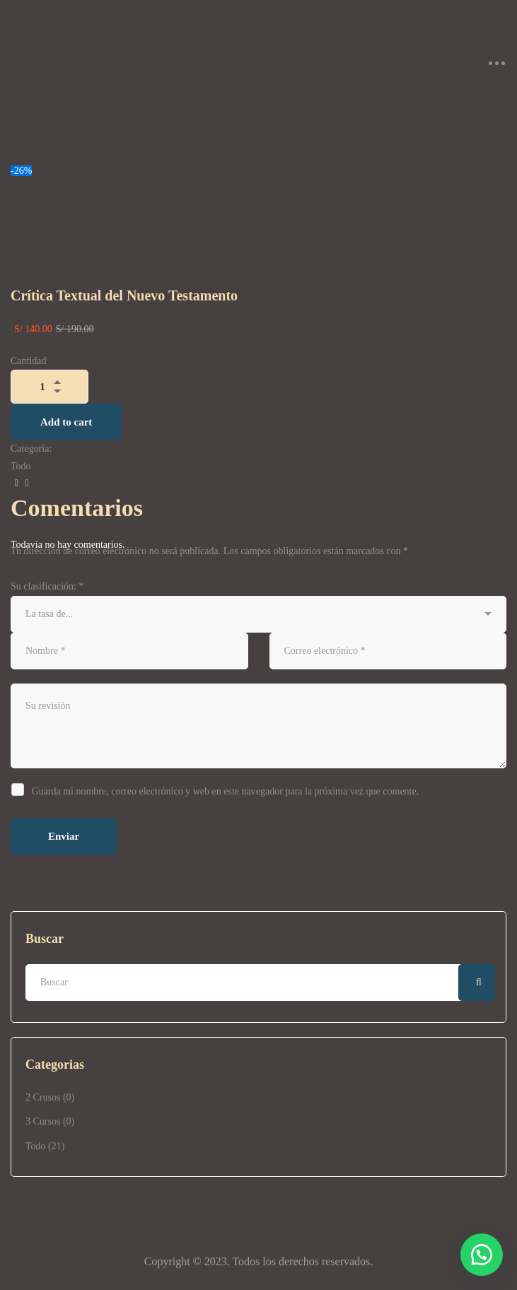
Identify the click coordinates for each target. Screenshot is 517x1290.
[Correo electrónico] (25, 483)
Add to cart (66, 422)
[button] (481, 1254)
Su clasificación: (47, 586)
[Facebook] (14, 483)
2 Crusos (49, 1097)
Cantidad (29, 361)
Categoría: (31, 448)
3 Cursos (49, 1121)
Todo (44, 1146)
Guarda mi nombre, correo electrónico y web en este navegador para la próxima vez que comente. (225, 791)
